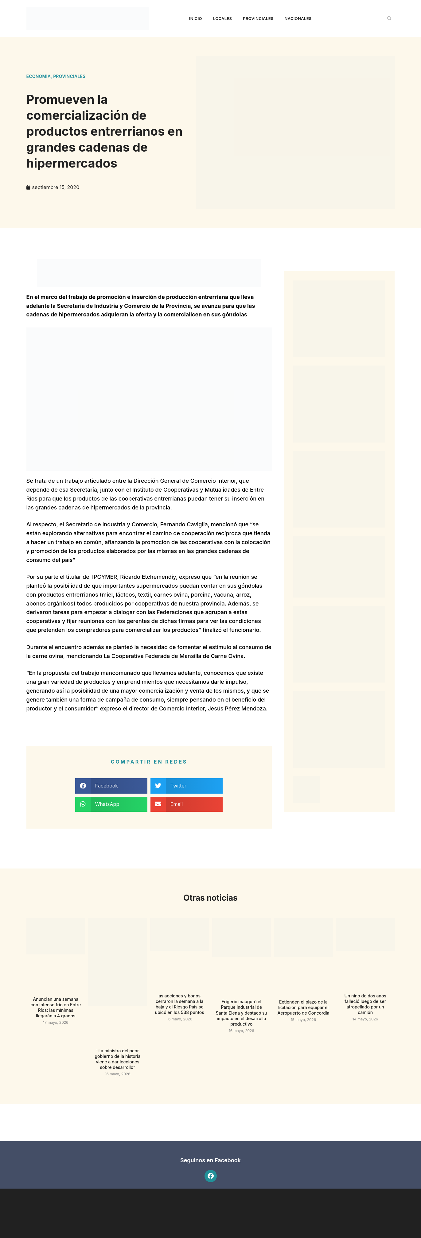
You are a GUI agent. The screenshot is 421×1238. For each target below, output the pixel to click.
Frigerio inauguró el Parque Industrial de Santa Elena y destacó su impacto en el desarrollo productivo (241, 1013)
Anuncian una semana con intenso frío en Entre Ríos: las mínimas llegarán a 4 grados (56, 1007)
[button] (389, 18)
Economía (38, 76)
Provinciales (258, 18)
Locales (222, 18)
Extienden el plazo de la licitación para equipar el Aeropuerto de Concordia (303, 1007)
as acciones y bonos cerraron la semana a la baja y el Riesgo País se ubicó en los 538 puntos (179, 1004)
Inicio (195, 18)
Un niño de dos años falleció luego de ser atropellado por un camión (365, 1004)
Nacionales (298, 18)
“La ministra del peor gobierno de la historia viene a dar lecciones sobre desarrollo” (117, 1059)
